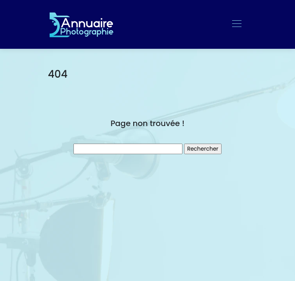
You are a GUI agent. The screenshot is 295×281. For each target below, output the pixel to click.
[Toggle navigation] (236, 24)
